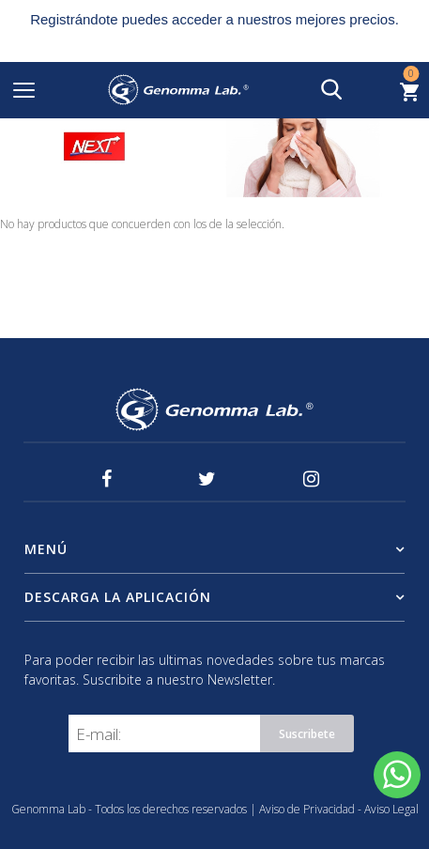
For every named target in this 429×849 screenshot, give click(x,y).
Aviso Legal (391, 809)
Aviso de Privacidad (308, 809)
